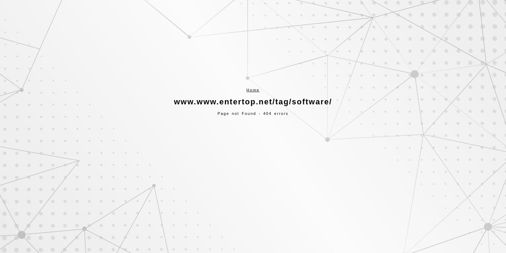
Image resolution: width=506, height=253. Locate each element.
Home (252, 90)
